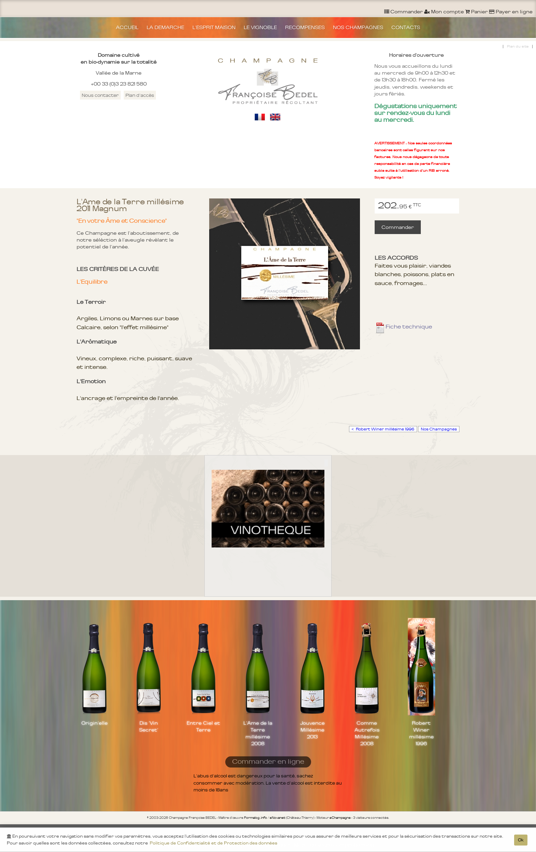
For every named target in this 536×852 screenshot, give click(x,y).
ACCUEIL (127, 27)
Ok (521, 841)
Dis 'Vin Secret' (148, 726)
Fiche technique (403, 326)
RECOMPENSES (305, 27)
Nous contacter (100, 95)
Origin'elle (94, 723)
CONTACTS (405, 27)
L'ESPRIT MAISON (214, 27)
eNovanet (277, 817)
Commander (397, 227)
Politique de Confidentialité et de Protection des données (213, 844)
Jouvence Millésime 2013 (312, 730)
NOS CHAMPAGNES (358, 27)
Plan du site (517, 46)
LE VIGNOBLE (260, 27)
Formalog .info (255, 817)
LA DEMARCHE (165, 27)
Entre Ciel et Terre (203, 726)
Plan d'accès (139, 95)
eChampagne (340, 817)
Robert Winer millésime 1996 (421, 733)
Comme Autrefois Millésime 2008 (366, 733)
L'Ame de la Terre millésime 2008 (257, 733)
